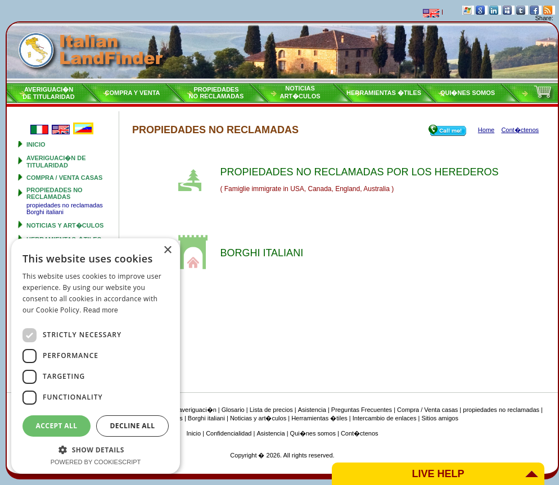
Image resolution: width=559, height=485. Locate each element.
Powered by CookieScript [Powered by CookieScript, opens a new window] (96, 462)
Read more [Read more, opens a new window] (100, 310)
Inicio (36, 144)
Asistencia (312, 409)
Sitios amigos (439, 418)
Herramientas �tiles (383, 92)
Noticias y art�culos (64, 225)
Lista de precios (271, 409)
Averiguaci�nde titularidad (48, 93)
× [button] (167, 250)
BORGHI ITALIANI (261, 253)
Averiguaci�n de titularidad (56, 162)
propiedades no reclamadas (54, 193)
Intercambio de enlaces (385, 418)
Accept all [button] (57, 425)
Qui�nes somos (467, 92)
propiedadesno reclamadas (216, 92)
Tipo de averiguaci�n (186, 409)
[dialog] (95, 356)
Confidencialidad (228, 433)
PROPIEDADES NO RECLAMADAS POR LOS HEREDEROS (359, 172)
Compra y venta (132, 92)
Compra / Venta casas (64, 177)
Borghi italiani (45, 211)
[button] (95, 449)
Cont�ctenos (359, 433)
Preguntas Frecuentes (361, 409)
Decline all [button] (132, 425)
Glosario (233, 409)
